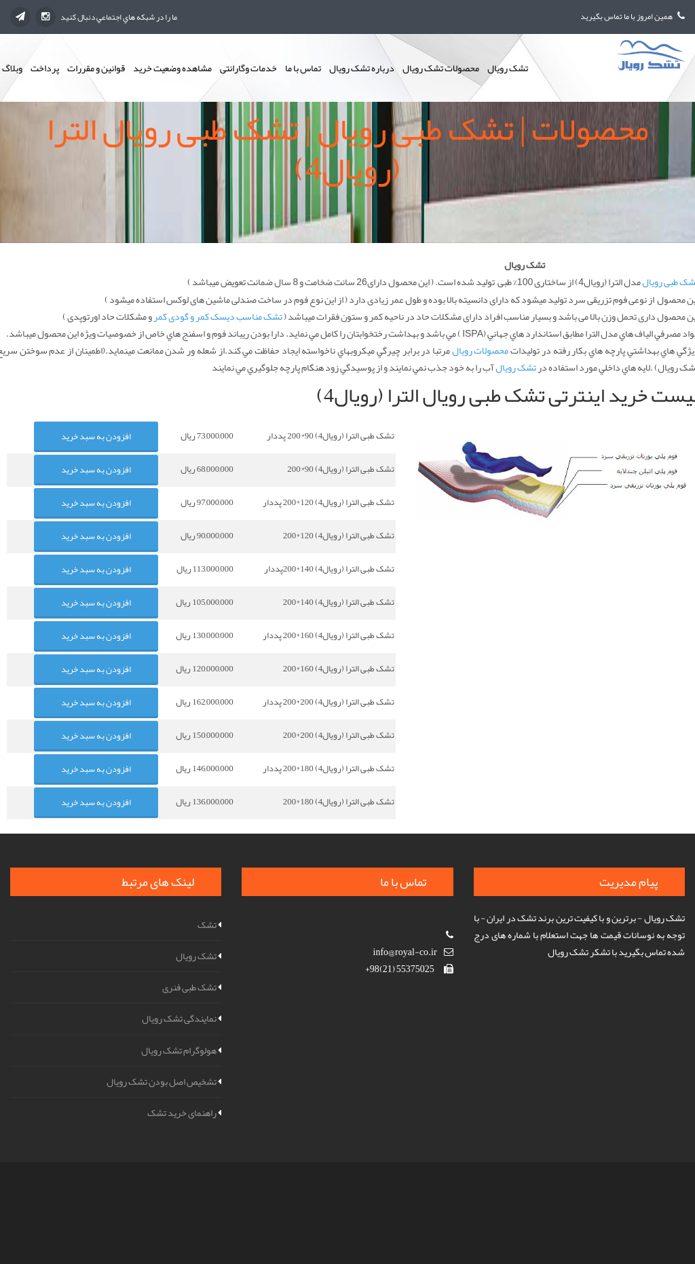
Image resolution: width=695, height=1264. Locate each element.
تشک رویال (507, 67)
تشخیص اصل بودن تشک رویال (162, 1081)
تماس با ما (303, 67)
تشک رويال (515, 367)
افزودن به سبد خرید (96, 436)
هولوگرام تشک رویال (179, 1050)
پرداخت (45, 67)
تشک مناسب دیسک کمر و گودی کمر (217, 316)
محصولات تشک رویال (440, 67)
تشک (207, 924)
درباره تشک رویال (361, 67)
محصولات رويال (480, 350)
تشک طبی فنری (189, 987)
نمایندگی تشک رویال (179, 1018)
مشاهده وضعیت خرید (172, 67)
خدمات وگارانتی (248, 67)
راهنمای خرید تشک (182, 1112)
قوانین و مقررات (96, 67)
